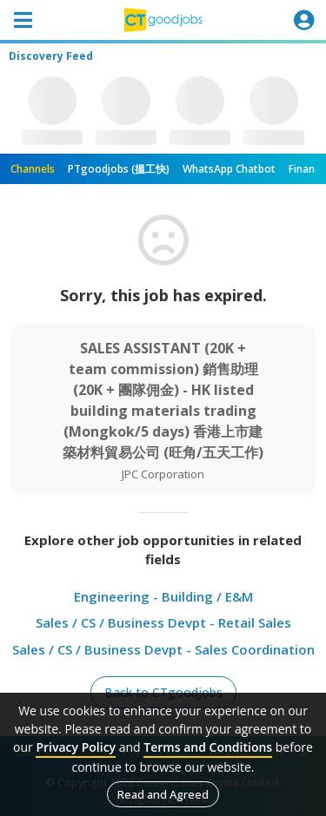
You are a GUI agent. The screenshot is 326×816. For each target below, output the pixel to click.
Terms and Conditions (207, 747)
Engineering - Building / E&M (163, 596)
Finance (307, 168)
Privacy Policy (76, 747)
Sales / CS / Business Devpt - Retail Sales (163, 622)
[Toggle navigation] (22, 20)
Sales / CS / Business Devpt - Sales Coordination (163, 649)
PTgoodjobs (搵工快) (119, 168)
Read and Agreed (163, 794)
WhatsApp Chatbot (229, 168)
